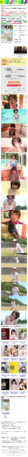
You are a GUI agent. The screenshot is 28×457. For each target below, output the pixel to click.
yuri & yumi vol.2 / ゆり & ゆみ (5, 342)
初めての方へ (5, 437)
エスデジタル (11, 20)
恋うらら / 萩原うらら (22, 342)
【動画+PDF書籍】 (17, 21)
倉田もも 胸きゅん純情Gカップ (22, 359)
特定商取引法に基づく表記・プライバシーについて (13, 446)
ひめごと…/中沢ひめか (14, 342)
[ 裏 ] (9, 42)
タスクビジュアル (20, 20)
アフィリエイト (15, 448)
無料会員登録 (14, 439)
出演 (16, 26)
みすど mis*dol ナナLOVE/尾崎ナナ (5, 413)
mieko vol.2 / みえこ (14, 376)
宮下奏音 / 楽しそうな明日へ (5, 359)
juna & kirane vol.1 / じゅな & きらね (5, 393)
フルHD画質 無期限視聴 (11, 76)
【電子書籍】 (9, 21)
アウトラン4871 (11, 18)
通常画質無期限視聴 (10, 69)
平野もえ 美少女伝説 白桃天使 (14, 392)
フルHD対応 (9, 5)
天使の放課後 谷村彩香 (23, 376)
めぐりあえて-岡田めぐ (22, 392)
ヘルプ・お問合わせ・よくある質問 (17, 437)
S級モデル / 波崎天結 (5, 376)
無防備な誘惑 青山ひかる (14, 359)
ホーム (2, 5)
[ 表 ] (5, 42)
